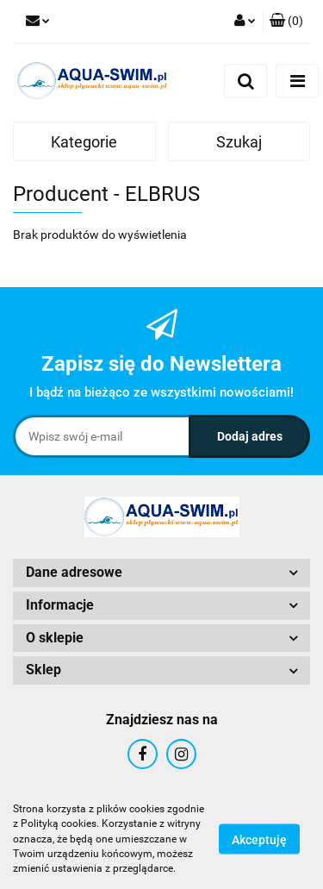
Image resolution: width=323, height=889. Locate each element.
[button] (286, 21)
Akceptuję (259, 840)
